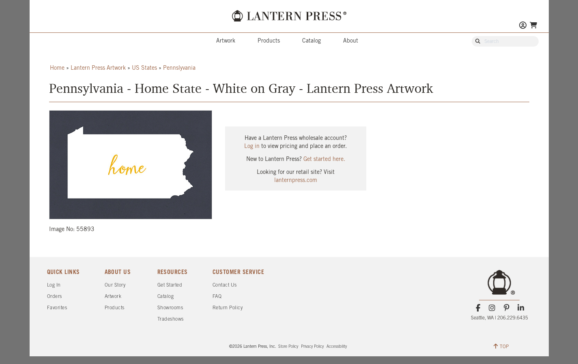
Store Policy (288, 347)
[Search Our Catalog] (509, 42)
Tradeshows (170, 319)
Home (57, 68)
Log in (252, 146)
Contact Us (225, 285)
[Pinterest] (506, 308)
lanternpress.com (295, 180)
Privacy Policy (312, 347)
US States (144, 68)
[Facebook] (478, 308)
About (350, 41)
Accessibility (337, 347)
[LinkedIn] (521, 308)
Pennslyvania (179, 68)
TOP (501, 346)
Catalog (311, 41)
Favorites (57, 308)
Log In (54, 285)
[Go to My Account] (522, 26)
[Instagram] (492, 308)
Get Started (170, 285)
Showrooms (170, 308)
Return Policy (228, 308)
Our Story (115, 285)
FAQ (217, 296)
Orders (54, 296)
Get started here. (324, 159)
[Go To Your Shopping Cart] (533, 25)
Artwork (225, 41)
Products (269, 41)
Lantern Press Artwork (98, 68)
